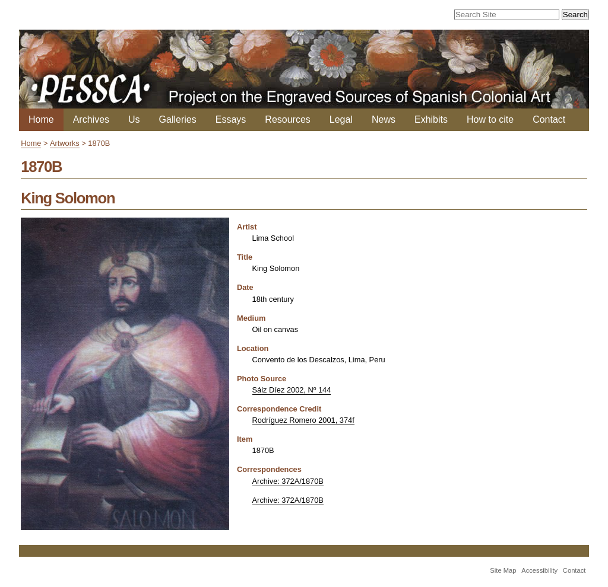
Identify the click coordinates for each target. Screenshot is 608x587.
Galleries (178, 119)
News (383, 119)
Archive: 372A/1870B (288, 481)
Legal (341, 119)
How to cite (490, 119)
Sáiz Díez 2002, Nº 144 (291, 389)
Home (41, 119)
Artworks (65, 143)
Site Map (503, 570)
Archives (91, 119)
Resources (287, 119)
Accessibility (539, 570)
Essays (231, 119)
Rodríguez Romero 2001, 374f (303, 420)
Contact (549, 119)
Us (134, 119)
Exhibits (431, 119)
